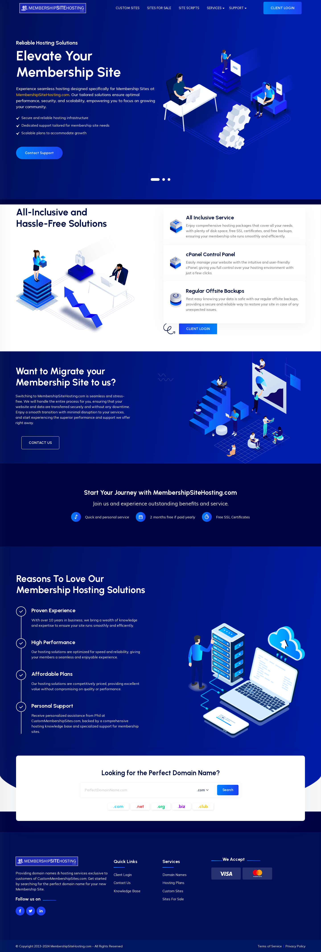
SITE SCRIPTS (189, 8)
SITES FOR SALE (159, 8)
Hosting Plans (173, 883)
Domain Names (175, 875)
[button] (155, 179)
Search (227, 790)
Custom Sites (173, 891)
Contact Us (122, 883)
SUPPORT (236, 8)
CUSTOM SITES (128, 8)
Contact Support (39, 159)
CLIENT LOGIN (282, 8)
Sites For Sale (173, 899)
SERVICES (214, 8)
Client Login (123, 875)
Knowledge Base (127, 891)
